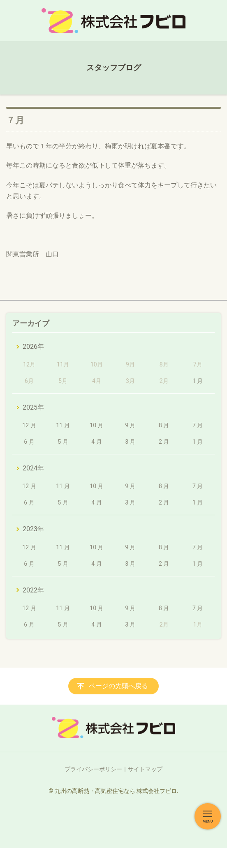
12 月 (29, 425)
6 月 (29, 441)
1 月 (197, 381)
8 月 (164, 425)
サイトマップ (145, 769)
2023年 (33, 529)
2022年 (33, 590)
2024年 (33, 468)
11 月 (62, 425)
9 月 (130, 425)
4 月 (96, 441)
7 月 (197, 425)
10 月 (96, 425)
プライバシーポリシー (93, 769)
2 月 (164, 441)
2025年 (33, 407)
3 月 (130, 441)
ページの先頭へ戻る (118, 686)
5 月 (63, 441)
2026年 (33, 346)
